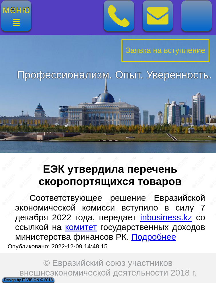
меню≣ (16, 15)
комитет (81, 227)
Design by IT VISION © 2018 (28, 280)
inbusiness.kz (166, 217)
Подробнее (153, 236)
